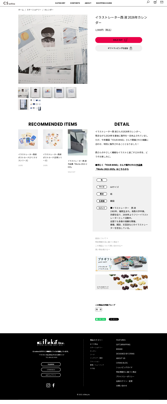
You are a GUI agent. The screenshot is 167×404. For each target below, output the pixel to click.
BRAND (119, 353)
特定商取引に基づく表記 (126, 376)
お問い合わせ (121, 389)
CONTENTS (75, 3)
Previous (22, 50)
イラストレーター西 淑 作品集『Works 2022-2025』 (77, 168)
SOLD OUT (118, 40)
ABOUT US (120, 362)
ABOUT (88, 3)
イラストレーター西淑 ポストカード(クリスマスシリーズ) (27, 161)
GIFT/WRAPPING (123, 348)
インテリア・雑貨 (96, 362)
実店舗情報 (51, 368)
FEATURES (121, 344)
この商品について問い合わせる (108, 250)
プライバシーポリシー (125, 380)
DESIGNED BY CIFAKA (125, 357)
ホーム (21, 9)
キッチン (93, 355)
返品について (100, 242)
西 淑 (98, 313)
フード (92, 358)
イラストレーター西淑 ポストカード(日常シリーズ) (52, 161)
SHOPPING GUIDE (104, 3)
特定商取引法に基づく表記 (106, 246)
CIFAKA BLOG (122, 367)
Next (83, 50)
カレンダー (48, 9)
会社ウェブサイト (51, 379)
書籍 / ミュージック (97, 369)
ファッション (94, 365)
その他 (92, 372)
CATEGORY (60, 3)
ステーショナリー (34, 9)
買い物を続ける (101, 253)
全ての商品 (94, 348)
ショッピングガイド (124, 371)
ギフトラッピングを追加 (118, 48)
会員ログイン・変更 (124, 385)
